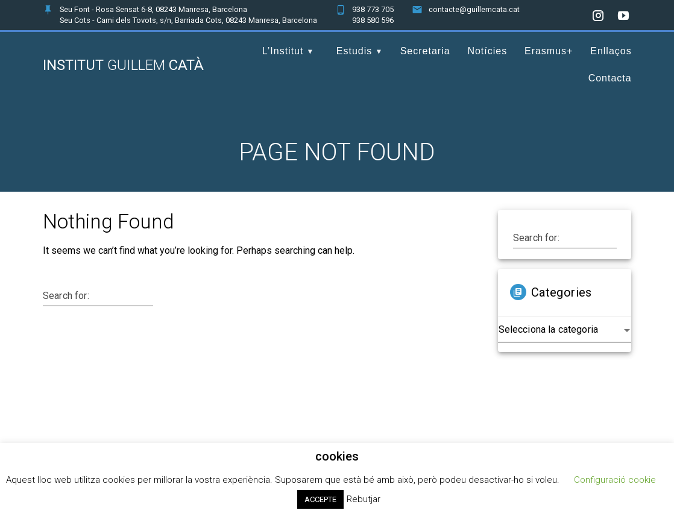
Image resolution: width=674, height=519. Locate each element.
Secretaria (425, 51)
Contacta (610, 78)
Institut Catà (123, 65)
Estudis (354, 51)
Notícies (487, 51)
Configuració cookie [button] (615, 479)
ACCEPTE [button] (320, 499)
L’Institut (283, 51)
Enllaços (610, 51)
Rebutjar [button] (363, 499)
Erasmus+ (548, 51)
